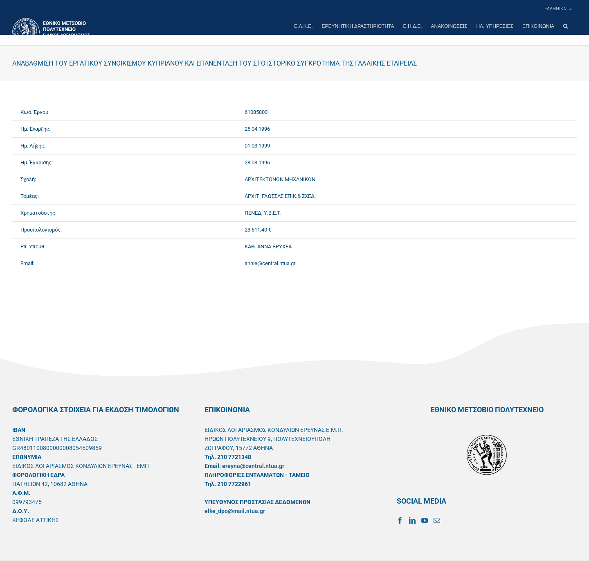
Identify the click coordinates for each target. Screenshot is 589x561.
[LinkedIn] (412, 520)
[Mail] (437, 520)
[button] (565, 26)
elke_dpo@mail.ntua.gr (235, 511)
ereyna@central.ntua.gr (253, 466)
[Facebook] (400, 520)
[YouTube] (424, 520)
